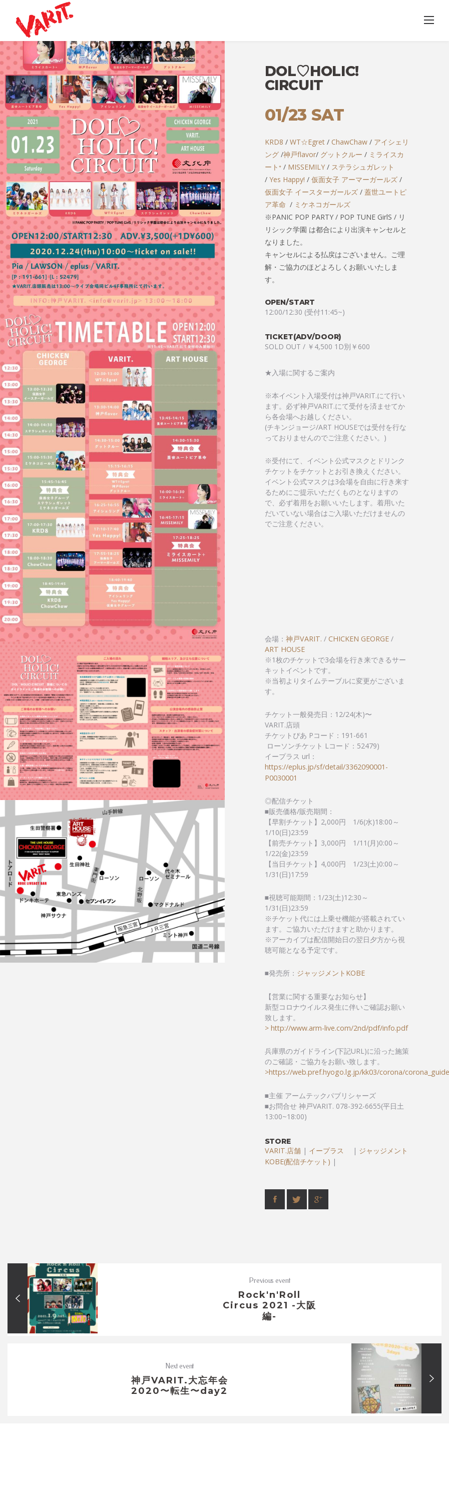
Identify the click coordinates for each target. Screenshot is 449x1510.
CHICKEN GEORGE (358, 638)
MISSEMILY (306, 167)
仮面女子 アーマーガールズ (354, 179)
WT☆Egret (307, 142)
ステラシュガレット (362, 167)
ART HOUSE (285, 649)
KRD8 (274, 142)
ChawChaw (349, 142)
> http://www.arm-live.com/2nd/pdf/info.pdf (336, 1028)
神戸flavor (299, 154)
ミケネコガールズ (322, 204)
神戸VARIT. (304, 638)
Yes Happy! (287, 179)
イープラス (330, 1150)
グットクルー (341, 154)
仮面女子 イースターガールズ (311, 192)
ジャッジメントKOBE (331, 973)
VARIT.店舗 (283, 1150)
